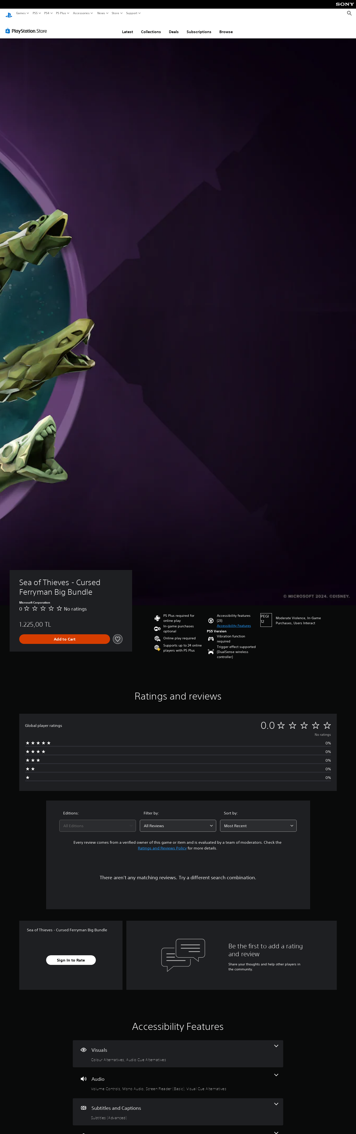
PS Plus (61, 13)
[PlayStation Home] (9, 13)
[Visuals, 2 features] (178, 1049)
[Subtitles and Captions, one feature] (178, 1107)
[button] (234, 621)
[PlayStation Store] (27, 26)
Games (21, 13)
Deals (174, 27)
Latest (127, 27)
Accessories (81, 13)
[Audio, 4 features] (178, 1078)
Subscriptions (199, 27)
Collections (151, 27)
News (101, 13)
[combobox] (97, 821)
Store (115, 13)
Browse (226, 27)
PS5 (35, 13)
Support (132, 13)
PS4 (46, 13)
